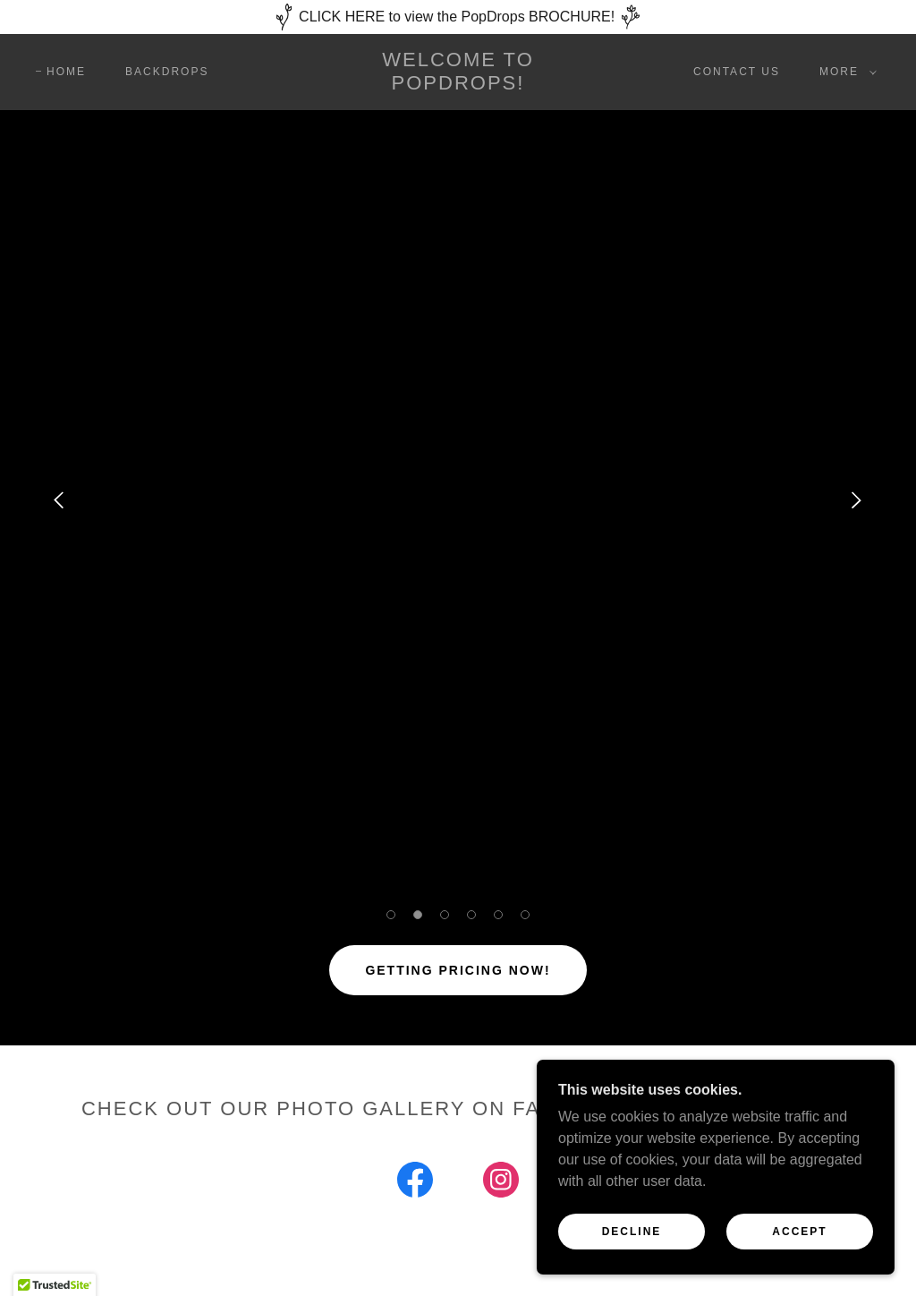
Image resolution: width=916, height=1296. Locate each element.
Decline (632, 1231)
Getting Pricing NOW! (457, 970)
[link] (458, 84)
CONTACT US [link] (736, 71)
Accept (799, 1231)
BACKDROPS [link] (166, 71)
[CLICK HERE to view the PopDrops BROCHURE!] (458, 17)
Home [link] (66, 71)
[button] (844, 71)
